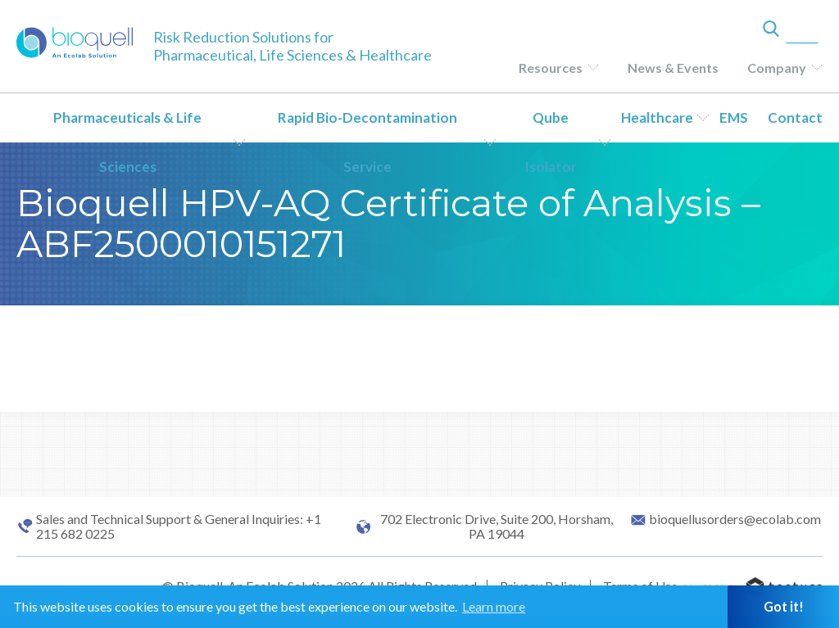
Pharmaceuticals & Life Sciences (127, 142)
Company (776, 67)
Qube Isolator (550, 142)
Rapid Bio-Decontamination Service (367, 142)
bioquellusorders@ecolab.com (735, 519)
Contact (795, 117)
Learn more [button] (493, 606)
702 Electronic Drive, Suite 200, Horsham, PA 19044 (496, 526)
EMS (733, 117)
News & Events (673, 67)
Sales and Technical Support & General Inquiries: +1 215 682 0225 (178, 526)
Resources (551, 67)
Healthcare (657, 117)
